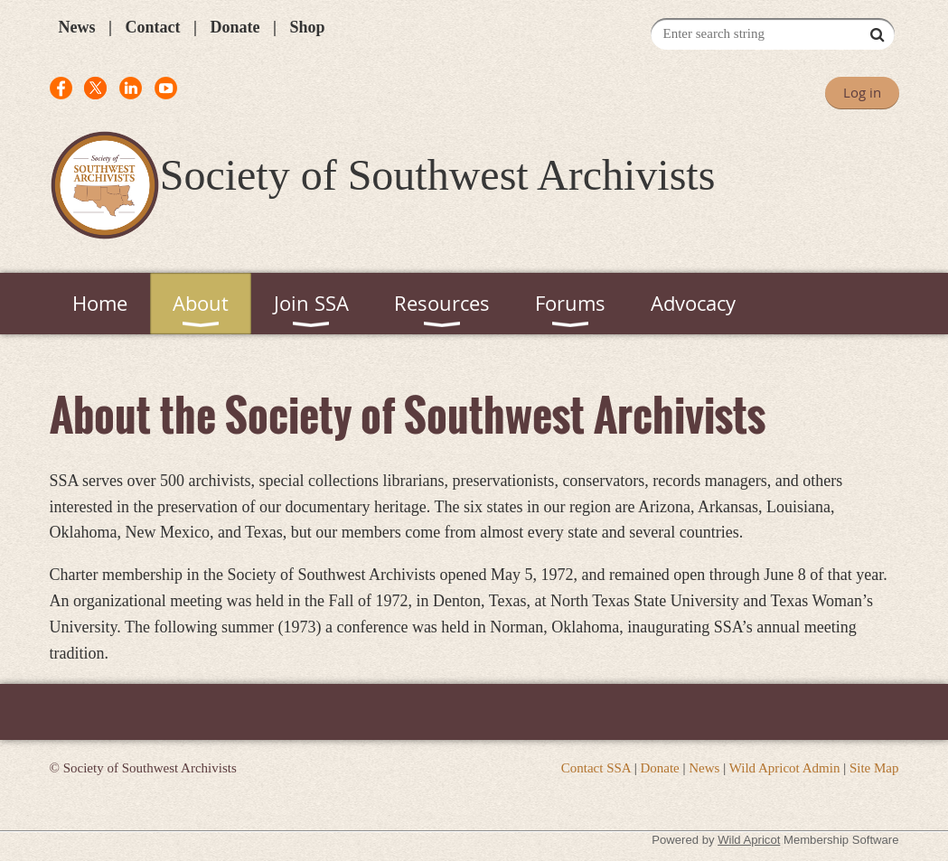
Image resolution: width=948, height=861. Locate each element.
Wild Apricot (749, 840)
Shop (306, 27)
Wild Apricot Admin (784, 768)
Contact (152, 27)
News (77, 27)
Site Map (874, 768)
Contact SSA (596, 768)
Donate (234, 27)
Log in (862, 92)
